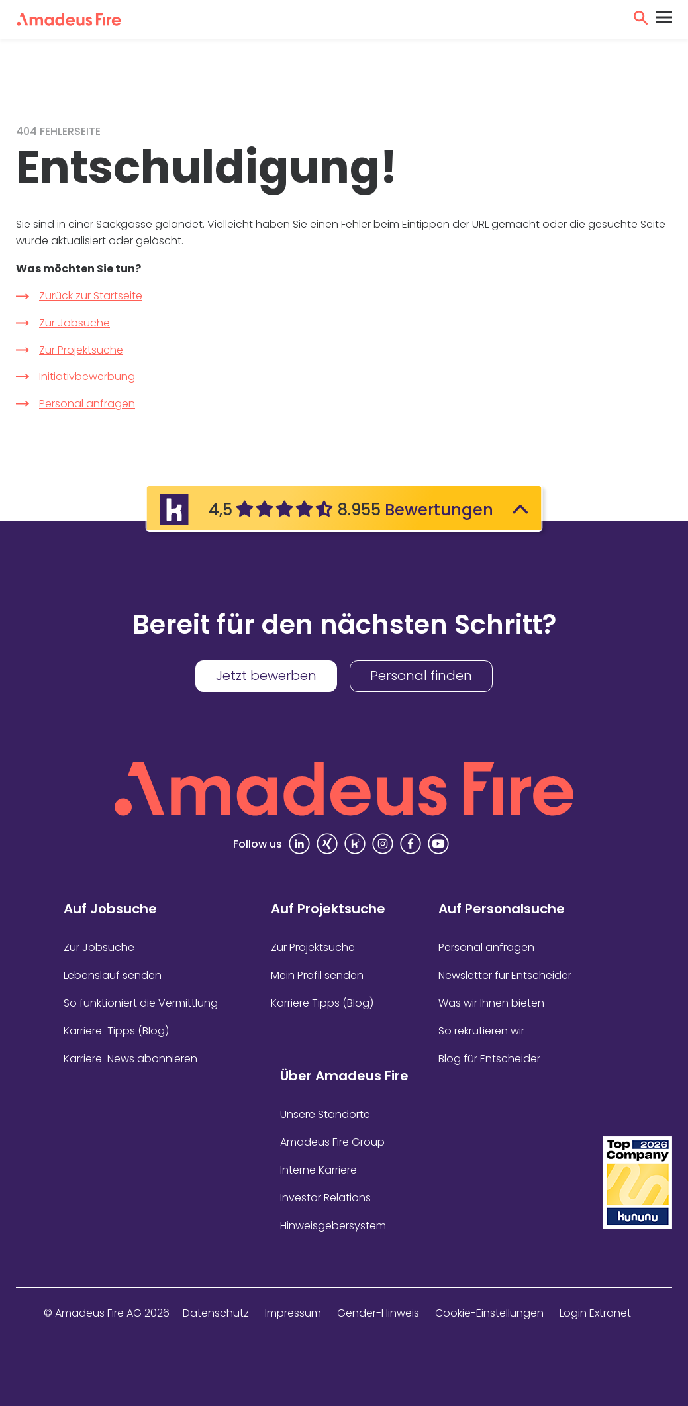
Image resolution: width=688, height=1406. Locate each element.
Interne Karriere (318, 1170)
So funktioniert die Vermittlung (141, 1003)
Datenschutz (216, 1313)
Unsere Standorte (325, 1114)
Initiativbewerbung (87, 376)
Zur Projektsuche (81, 350)
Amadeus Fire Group (332, 1142)
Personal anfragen (87, 403)
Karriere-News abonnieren (130, 1058)
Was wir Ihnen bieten (491, 1003)
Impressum (293, 1313)
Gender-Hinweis (378, 1313)
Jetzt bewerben (266, 675)
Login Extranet (595, 1313)
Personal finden (421, 675)
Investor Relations (325, 1197)
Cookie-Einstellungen (489, 1313)
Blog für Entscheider (489, 1058)
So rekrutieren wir (481, 1030)
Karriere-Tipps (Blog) (116, 1030)
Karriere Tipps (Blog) (322, 1003)
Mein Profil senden (317, 975)
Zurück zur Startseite (90, 295)
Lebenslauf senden (113, 975)
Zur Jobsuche (74, 322)
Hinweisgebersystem (333, 1225)
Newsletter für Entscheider (504, 975)
